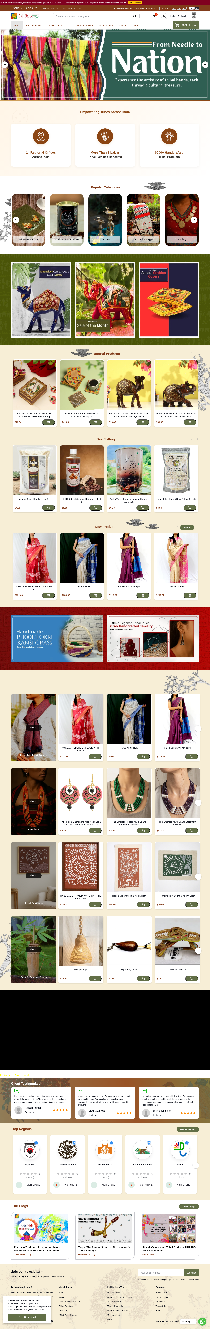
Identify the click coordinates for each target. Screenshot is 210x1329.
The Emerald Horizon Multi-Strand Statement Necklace (129, 823)
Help (109, 1319)
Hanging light (80, 970)
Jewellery (63, 1310)
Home (17, 25)
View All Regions (187, 1129)
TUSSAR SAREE (81, 586)
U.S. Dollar (31, 8)
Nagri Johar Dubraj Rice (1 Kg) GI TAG (176, 499)
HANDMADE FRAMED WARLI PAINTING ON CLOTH (80, 897)
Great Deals (106, 25)
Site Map (165, 8)
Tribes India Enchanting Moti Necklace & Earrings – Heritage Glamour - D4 (81, 823)
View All (187, 527)
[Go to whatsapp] (202, 1322)
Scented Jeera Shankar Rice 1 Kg (35, 499)
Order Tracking (51, 8)
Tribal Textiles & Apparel (70, 1301)
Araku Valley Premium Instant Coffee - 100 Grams (129, 500)
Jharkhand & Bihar (142, 1164)
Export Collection (60, 25)
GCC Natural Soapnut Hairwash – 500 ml (82, 500)
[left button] (5, 64)
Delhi (180, 1164)
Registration (183, 16)
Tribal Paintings (66, 1306)
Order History (162, 1297)
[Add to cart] (48, 422)
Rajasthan (30, 1164)
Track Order (161, 1306)
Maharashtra (105, 1164)
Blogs (122, 25)
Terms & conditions (116, 1306)
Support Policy (114, 1301)
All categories (34, 25)
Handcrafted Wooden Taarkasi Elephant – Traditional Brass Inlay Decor (176, 415)
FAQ (158, 1310)
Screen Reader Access (146, 8)
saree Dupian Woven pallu (129, 586)
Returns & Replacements (119, 1310)
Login (172, 16)
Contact (136, 25)
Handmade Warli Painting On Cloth (177, 896)
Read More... (23, 1255)
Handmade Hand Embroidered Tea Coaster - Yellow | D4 (82, 415)
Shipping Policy (114, 1315)
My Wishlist (161, 1301)
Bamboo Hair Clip (177, 970)
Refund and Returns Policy (119, 1297)
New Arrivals (85, 25)
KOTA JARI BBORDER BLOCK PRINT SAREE (35, 588)
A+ (184, 8)
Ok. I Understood (27, 1317)
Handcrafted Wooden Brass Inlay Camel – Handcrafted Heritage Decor (129, 415)
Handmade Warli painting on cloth (129, 896)
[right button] (205, 64)
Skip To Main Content (122, 8)
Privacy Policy (113, 1293)
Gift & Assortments (68, 1315)
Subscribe (191, 1272)
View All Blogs (188, 1206)
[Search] (96, 16)
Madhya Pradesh (67, 1164)
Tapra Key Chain (129, 970)
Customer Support (71, 8)
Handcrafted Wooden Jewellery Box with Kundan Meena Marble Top (34, 415)
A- (174, 8)
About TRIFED (162, 1293)
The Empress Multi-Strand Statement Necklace (177, 823)
